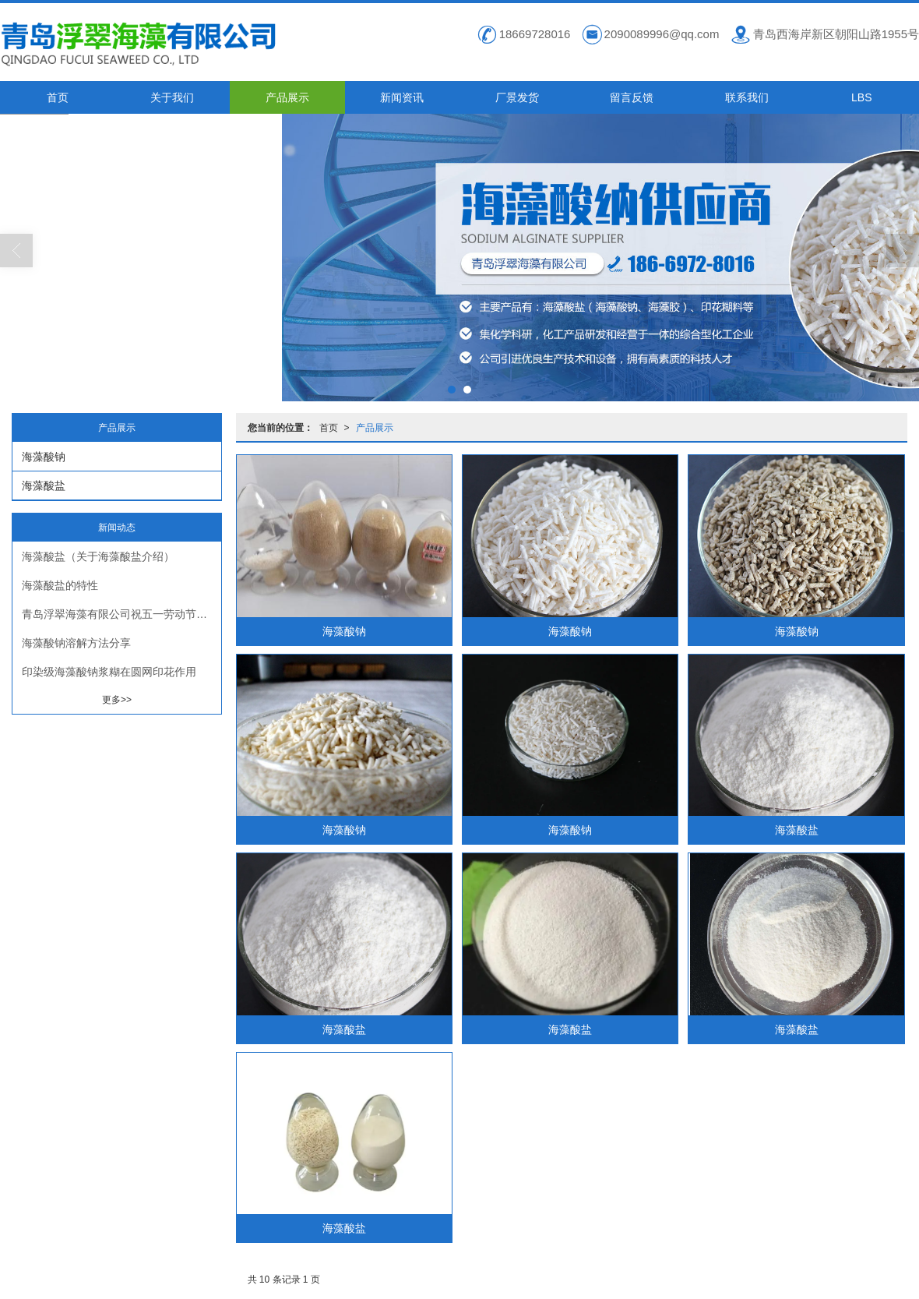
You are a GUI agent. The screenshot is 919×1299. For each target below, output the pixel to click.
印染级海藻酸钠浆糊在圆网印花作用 (109, 671)
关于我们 (172, 96)
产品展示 (287, 96)
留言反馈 (631, 96)
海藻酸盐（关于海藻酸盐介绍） (98, 555)
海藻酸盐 (797, 829)
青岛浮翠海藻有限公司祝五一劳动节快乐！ (121, 613)
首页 (58, 96)
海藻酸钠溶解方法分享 (76, 642)
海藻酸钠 (344, 630)
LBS (861, 96)
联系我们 (747, 96)
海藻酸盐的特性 (60, 584)
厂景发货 (517, 96)
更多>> (117, 699)
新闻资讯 (402, 96)
